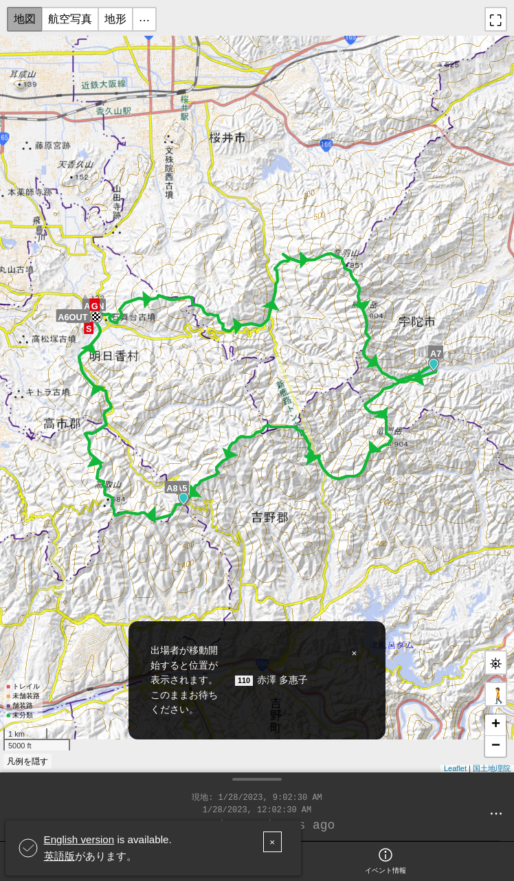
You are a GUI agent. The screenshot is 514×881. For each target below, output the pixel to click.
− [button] (495, 746)
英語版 (59, 856)
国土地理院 (492, 768)
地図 (25, 19)
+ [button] (495, 725)
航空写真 (70, 19)
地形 (115, 19)
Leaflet (455, 768)
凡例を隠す (27, 761)
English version (79, 839)
